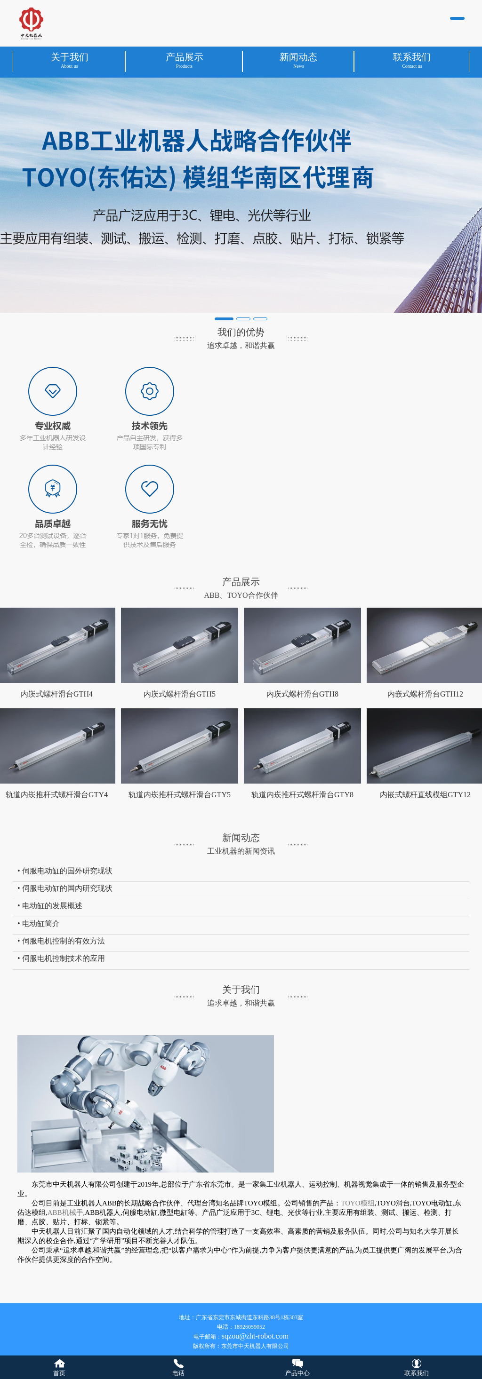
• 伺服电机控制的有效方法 (61, 941)
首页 (59, 1373)
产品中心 (297, 1373)
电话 (178, 1373)
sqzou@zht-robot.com (255, 1336)
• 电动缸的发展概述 (49, 906)
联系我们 (416, 1373)
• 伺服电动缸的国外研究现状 (64, 871)
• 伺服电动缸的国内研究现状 (64, 888)
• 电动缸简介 (38, 923)
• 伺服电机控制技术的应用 (61, 958)
